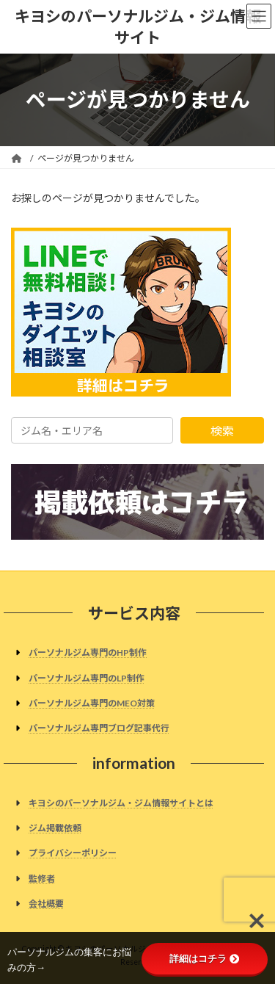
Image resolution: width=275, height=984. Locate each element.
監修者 (42, 877)
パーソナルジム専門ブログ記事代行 (99, 728)
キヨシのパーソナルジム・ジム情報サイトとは (121, 802)
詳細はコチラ (204, 958)
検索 (222, 431)
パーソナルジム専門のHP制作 (88, 652)
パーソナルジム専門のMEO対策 (92, 702)
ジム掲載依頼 (55, 827)
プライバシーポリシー (73, 852)
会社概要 (46, 902)
